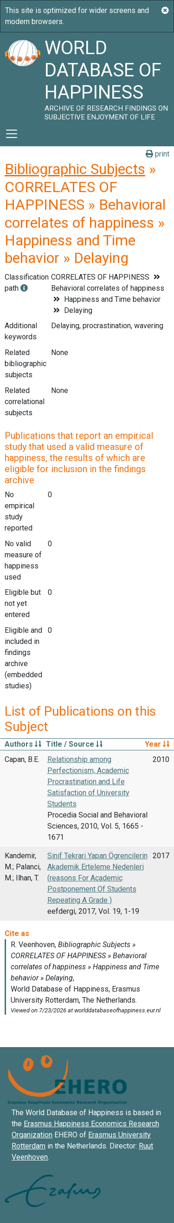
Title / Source (74, 744)
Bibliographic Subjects (75, 169)
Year (157, 744)
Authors (23, 744)
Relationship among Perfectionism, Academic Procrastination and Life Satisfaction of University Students (88, 781)
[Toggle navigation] (12, 134)
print (157, 154)
